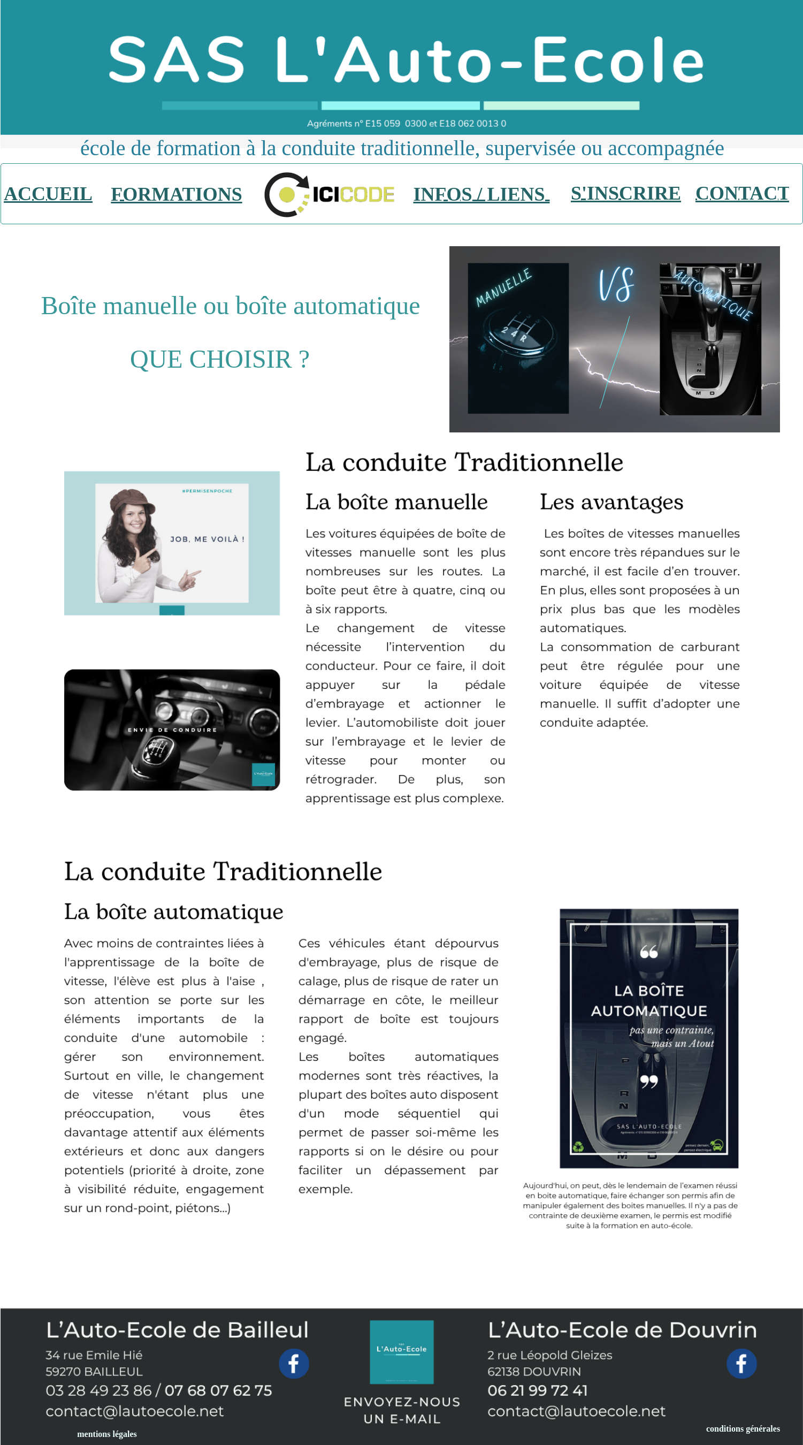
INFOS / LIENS (481, 194)
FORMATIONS (176, 194)
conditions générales (743, 1428)
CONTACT (742, 193)
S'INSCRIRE (626, 193)
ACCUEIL (48, 193)
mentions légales (107, 1434)
